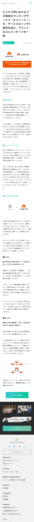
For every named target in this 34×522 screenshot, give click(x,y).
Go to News (17, 395)
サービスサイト (16, 452)
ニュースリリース (8, 42)
